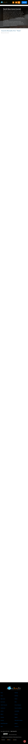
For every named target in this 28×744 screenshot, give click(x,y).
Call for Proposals (4, 704)
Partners (16, 714)
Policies (16, 698)
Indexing (16, 692)
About (2, 695)
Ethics (16, 701)
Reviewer (2, 717)
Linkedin (15, 739)
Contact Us (16, 726)
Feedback (16, 695)
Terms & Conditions (18, 708)
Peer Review (3, 701)
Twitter (8, 739)
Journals (2, 720)
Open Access (3, 698)
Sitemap (16, 723)
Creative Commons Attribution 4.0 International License (11, 737)
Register (24, 2)
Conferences (3, 708)
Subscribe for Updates (19, 720)
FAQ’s (2, 726)
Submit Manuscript (4, 723)
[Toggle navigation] (19, 2)
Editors (2, 714)
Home (2, 692)
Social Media (17, 711)
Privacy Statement (18, 704)
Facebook (3, 739)
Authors (2, 711)
